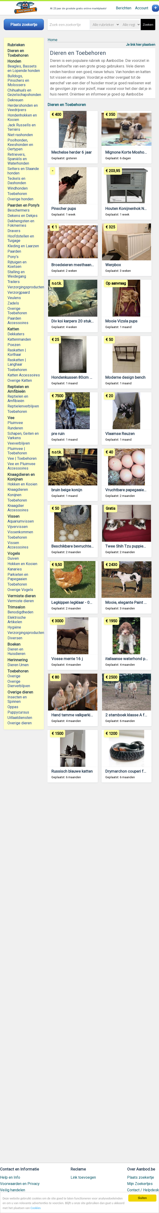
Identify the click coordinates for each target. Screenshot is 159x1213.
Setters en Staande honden (23, 170)
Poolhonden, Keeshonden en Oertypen (20, 144)
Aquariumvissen (21, 521)
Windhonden (18, 188)
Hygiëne (14, 627)
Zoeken (148, 24)
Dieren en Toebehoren (67, 104)
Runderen (15, 428)
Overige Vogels (20, 589)
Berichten (123, 8)
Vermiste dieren (21, 601)
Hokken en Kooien (22, 484)
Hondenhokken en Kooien (22, 117)
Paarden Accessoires (18, 320)
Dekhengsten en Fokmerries (21, 223)
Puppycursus (18, 712)
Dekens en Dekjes (23, 215)
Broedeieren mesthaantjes (74, 264)
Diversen (15, 638)
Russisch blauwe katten (72, 771)
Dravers (14, 231)
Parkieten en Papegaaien (18, 576)
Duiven (13, 558)
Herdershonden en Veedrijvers (23, 107)
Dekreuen (15, 100)
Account (141, 8)
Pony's (13, 257)
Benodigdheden (20, 612)
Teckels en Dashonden (17, 180)
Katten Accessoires (24, 375)
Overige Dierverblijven (19, 683)
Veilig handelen (12, 1190)
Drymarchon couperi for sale (130, 771)
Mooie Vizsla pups (121, 321)
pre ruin (57, 433)
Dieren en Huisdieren (16, 651)
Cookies (35, 1208)
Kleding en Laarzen (23, 246)
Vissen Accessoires (18, 545)
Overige (14, 676)
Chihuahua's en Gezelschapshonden (24, 92)
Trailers (14, 281)
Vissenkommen (20, 532)
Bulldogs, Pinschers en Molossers (18, 80)
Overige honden (20, 199)
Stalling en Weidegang (17, 274)
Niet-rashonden (20, 135)
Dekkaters (16, 334)
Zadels (13, 303)
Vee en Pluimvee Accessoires (21, 466)
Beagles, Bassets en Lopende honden (24, 68)
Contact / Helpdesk (143, 1190)
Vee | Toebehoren (22, 458)
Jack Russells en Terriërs (22, 127)
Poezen (14, 345)
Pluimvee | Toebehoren (17, 450)
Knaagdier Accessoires (18, 507)
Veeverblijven (19, 443)
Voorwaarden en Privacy (20, 1183)
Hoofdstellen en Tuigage (21, 238)
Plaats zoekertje (140, 1177)
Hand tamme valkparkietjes (75, 715)
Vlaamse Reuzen (120, 433)
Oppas (13, 707)
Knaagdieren (18, 489)
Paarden (14, 251)
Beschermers (19, 210)
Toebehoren (17, 193)
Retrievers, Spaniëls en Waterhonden (18, 159)
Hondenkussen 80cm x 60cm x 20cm (84, 377)
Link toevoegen (83, 1177)
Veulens (14, 298)
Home (52, 40)
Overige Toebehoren (17, 310)
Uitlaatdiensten (20, 717)
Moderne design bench (125, 377)
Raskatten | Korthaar (17, 352)
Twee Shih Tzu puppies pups (130, 546)
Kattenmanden (19, 339)
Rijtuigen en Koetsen (17, 264)
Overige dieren (20, 723)
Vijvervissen (18, 526)
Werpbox (113, 264)
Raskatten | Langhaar (17, 362)
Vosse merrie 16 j (67, 658)
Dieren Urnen (18, 665)
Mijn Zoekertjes (140, 1183)
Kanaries (15, 569)
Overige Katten (20, 380)
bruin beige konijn (66, 490)
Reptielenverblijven (23, 406)
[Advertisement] (101, 975)
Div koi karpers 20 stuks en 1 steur (81, 321)
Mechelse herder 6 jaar (71, 152)
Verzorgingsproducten (24, 287)
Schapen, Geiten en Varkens (23, 435)
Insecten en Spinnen (17, 699)
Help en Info (10, 1177)
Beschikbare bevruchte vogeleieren (81, 546)
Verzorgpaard (19, 292)
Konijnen (14, 495)
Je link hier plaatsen (140, 44)
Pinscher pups (63, 208)
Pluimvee (15, 423)
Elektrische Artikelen (17, 619)
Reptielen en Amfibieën (18, 398)
